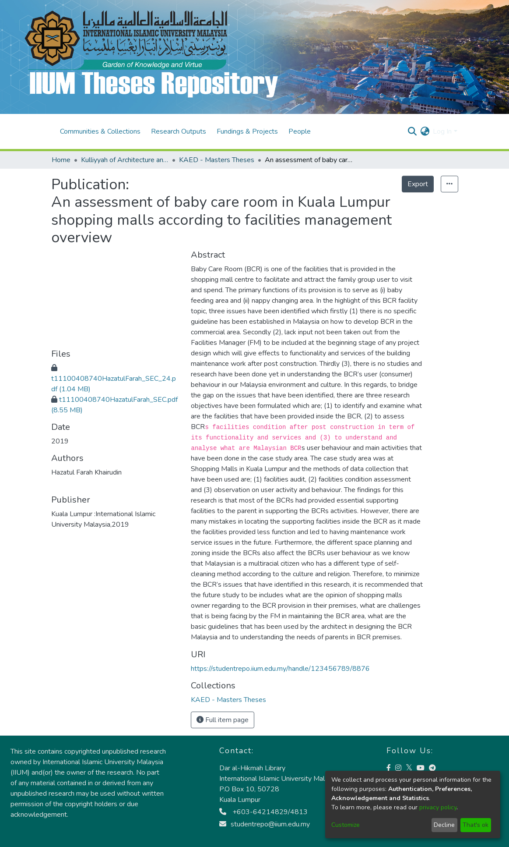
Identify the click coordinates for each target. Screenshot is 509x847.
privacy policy (437, 807)
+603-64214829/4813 (263, 812)
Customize (345, 825)
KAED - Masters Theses (216, 160)
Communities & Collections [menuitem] (100, 131)
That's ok (475, 825)
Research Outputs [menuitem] (178, 131)
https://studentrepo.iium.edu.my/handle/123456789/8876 (280, 668)
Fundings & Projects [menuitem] (247, 131)
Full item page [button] (223, 720)
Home (61, 160)
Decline (444, 825)
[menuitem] (424, 131)
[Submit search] (412, 131)
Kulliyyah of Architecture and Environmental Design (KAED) (124, 160)
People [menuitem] (299, 131)
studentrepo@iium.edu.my (264, 824)
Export (417, 184)
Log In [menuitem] (442, 131)
